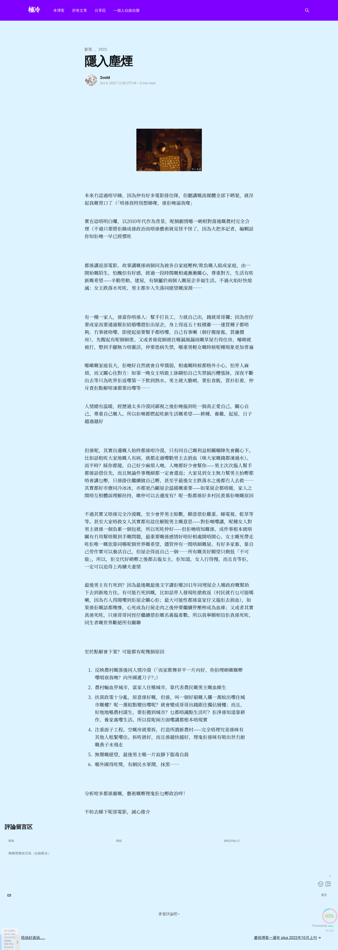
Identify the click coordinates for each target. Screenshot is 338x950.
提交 (324, 894)
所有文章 (79, 10)
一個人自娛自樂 (126, 10)
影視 (88, 49)
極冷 (34, 9)
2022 (103, 49)
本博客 (59, 10)
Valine (330, 926)
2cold (105, 77)
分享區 (100, 10)
